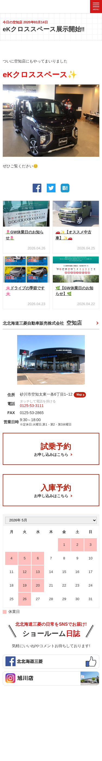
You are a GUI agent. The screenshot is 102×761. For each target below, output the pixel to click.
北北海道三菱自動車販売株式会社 (42, 325)
